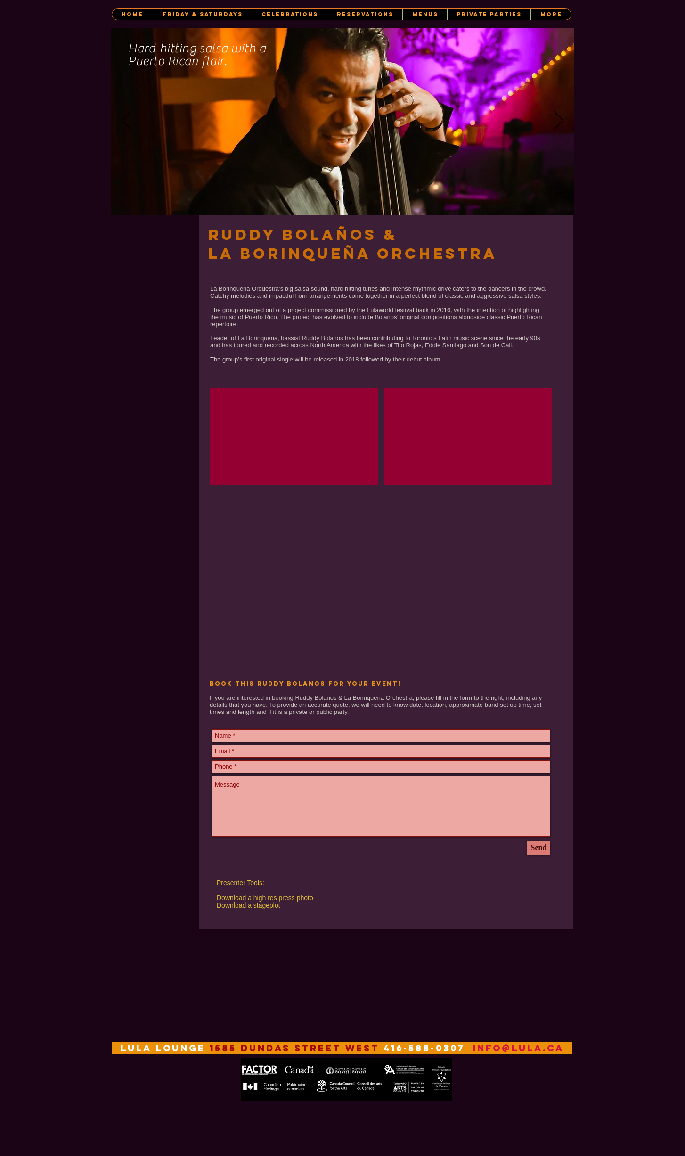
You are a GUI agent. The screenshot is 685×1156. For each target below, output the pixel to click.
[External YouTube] (294, 436)
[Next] (558, 121)
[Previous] (126, 121)
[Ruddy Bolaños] (336, 203)
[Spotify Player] (278, 581)
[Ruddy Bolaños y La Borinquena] (350, 203)
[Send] (538, 848)
